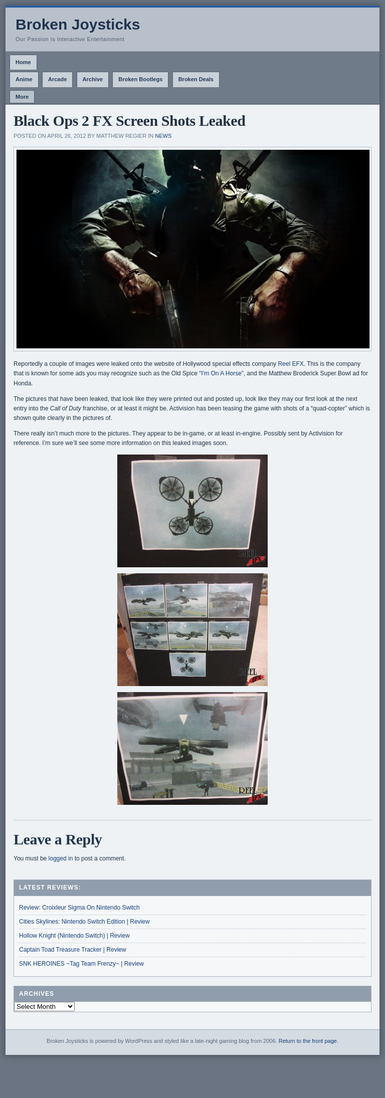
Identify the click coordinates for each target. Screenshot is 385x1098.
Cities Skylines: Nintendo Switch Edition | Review (84, 921)
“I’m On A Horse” (221, 373)
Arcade (57, 79)
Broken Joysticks (78, 24)
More (22, 97)
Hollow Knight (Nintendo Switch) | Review (74, 935)
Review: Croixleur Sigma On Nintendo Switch (79, 907)
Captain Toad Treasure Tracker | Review (72, 949)
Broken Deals (196, 79)
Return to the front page (308, 1041)
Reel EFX (290, 363)
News (163, 136)
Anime (24, 79)
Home (23, 62)
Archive (93, 79)
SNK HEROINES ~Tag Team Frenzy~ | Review (81, 963)
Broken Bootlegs (140, 79)
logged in (61, 858)
